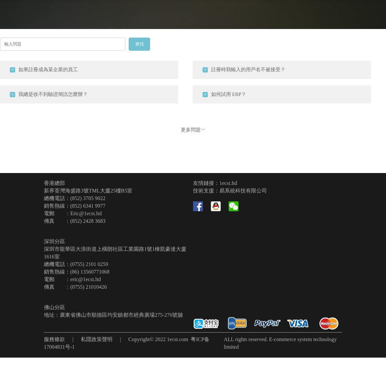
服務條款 (54, 339)
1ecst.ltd (228, 183)
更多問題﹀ (193, 129)
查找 (139, 44)
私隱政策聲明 (97, 339)
